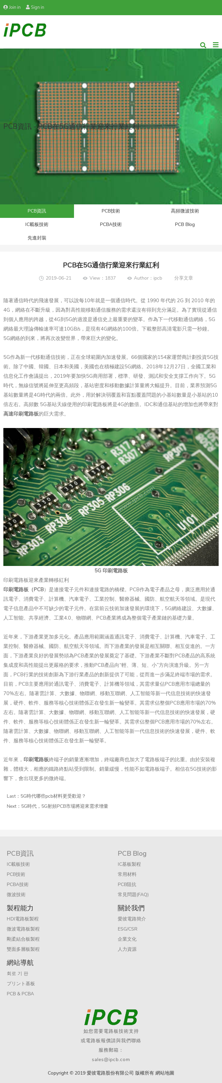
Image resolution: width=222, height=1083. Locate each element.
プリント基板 (21, 983)
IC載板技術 (36, 224)
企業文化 (127, 939)
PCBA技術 (111, 224)
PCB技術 (111, 211)
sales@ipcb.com (111, 1059)
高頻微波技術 (185, 211)
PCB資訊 (37, 211)
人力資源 (127, 949)
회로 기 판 (17, 973)
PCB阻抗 (127, 884)
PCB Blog (185, 224)
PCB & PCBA (20, 994)
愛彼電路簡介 (132, 919)
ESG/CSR (128, 929)
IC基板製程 (129, 864)
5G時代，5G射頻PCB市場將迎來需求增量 (64, 806)
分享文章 (183, 278)
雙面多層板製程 (23, 949)
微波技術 (16, 894)
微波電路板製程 (23, 929)
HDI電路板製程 (23, 919)
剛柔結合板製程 (23, 939)
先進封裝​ (37, 238)
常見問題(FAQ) (133, 894)
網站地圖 (164, 1073)
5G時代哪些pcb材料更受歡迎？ (53, 796)
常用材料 (127, 874)
